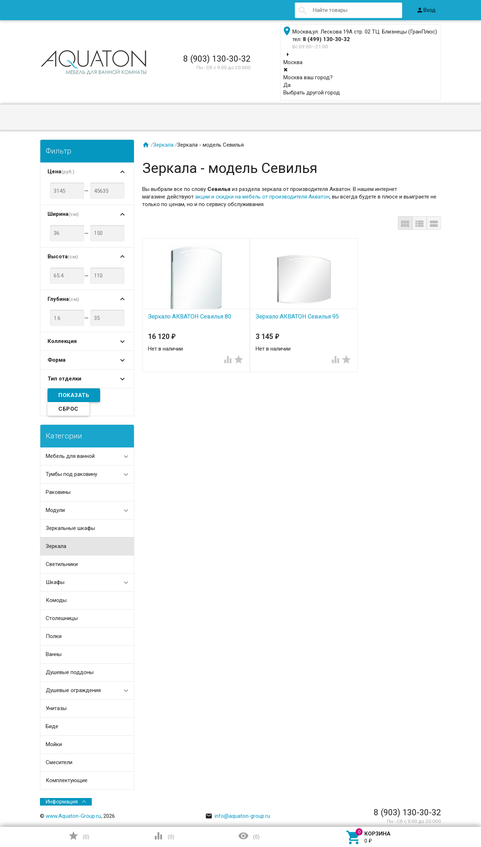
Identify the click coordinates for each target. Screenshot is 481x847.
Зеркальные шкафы (70, 528)
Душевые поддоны (70, 672)
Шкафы (55, 582)
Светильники (62, 564)
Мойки (54, 744)
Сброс (68, 409)
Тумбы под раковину (71, 474)
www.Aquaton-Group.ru (73, 816)
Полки (54, 636)
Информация (61, 801)
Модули (55, 510)
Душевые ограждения (73, 690)
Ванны (54, 654)
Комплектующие (66, 780)
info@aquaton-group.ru (237, 816)
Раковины (58, 492)
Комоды (56, 600)
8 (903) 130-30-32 (217, 59)
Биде (52, 726)
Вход (426, 10)
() (79, 835)
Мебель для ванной (70, 456)
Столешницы (62, 618)
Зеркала (56, 546)
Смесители (59, 762)
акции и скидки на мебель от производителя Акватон (262, 196)
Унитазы (56, 708)
